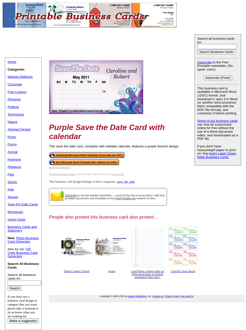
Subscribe (71, 195)
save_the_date (126, 181)
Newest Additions (20, 77)
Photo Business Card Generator (23, 240)
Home (12, 62)
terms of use (117, 174)
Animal (13, 152)
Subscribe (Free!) (218, 78)
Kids (11, 189)
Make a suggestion (23, 321)
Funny (12, 144)
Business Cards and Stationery (22, 228)
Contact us (158, 296)
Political (13, 107)
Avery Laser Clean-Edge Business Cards (217, 155)
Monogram (15, 212)
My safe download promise (62, 174)
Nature (12, 122)
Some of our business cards (217, 121)
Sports (12, 182)
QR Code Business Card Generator (22, 252)
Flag (11, 174)
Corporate (15, 84)
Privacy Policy (172, 296)
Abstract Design (19, 129)
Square (13, 197)
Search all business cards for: (215, 40)
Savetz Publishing (137, 296)
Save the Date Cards (23, 204)
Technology (16, 114)
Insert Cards (16, 219)
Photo (12, 137)
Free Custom (17, 92)
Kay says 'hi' (186, 296)
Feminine (14, 159)
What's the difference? (60, 167)
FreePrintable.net (125, 198)
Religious (14, 167)
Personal (14, 99)
